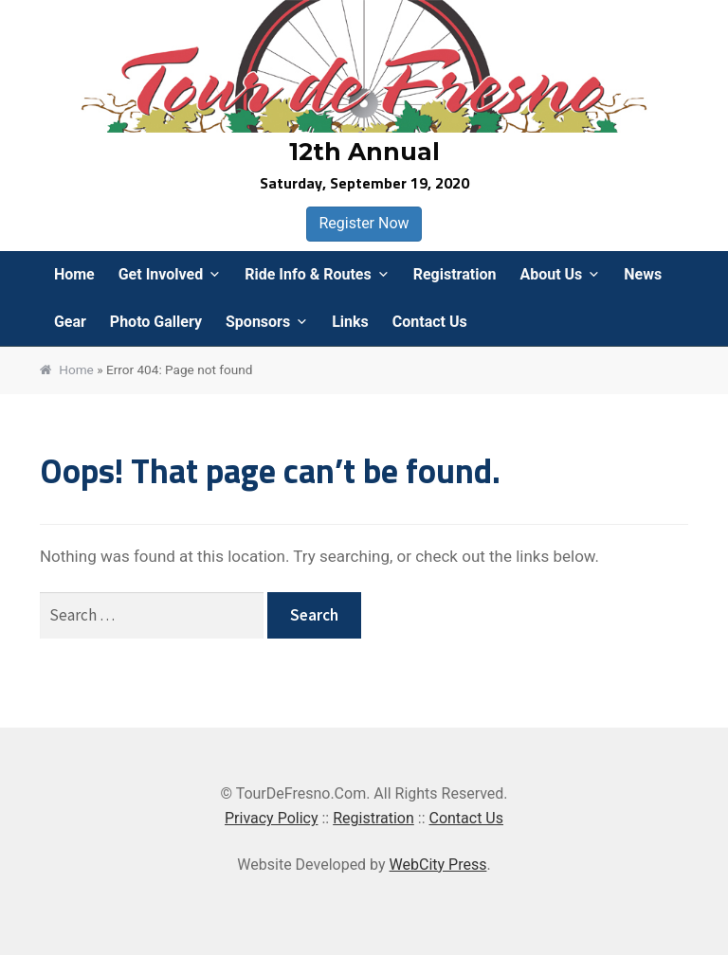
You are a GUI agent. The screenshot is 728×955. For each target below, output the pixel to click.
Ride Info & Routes (308, 274)
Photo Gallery (156, 322)
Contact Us (429, 322)
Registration (455, 274)
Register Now (363, 223)
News (643, 274)
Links (350, 322)
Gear (70, 322)
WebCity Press (438, 865)
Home (74, 274)
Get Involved (160, 274)
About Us (550, 274)
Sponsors (258, 322)
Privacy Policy (271, 818)
